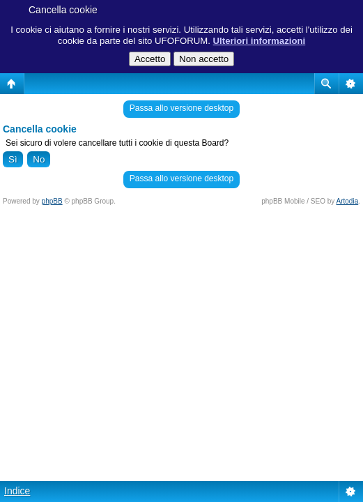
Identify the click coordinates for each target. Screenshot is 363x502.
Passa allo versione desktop (181, 108)
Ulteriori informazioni (259, 41)
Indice (17, 490)
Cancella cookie (63, 9)
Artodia (348, 201)
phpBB (52, 201)
